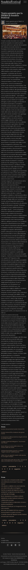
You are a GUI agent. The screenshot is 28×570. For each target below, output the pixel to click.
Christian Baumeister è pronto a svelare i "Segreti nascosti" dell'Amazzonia (12, 451)
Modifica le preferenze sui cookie (10, 542)
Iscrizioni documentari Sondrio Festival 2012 (12, 429)
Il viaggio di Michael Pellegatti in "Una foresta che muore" (13, 442)
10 (9, 523)
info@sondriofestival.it (11, 564)
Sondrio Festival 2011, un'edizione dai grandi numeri (12, 433)
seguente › (17, 469)
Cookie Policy (5, 540)
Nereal (23, 564)
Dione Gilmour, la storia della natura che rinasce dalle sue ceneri (12, 446)
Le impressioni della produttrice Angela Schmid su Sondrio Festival (14, 437)
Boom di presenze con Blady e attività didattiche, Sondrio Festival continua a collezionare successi (12, 498)
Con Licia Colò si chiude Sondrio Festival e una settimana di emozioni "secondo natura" (13, 482)
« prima (4, 466)
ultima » (4, 472)
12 (15, 523)
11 (12, 523)
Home (3, 538)
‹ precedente (12, 466)
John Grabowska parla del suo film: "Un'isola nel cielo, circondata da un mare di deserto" (14, 460)
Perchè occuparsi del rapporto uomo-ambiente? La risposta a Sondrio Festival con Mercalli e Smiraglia (12, 492)
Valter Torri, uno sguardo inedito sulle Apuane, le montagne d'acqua (13, 455)
